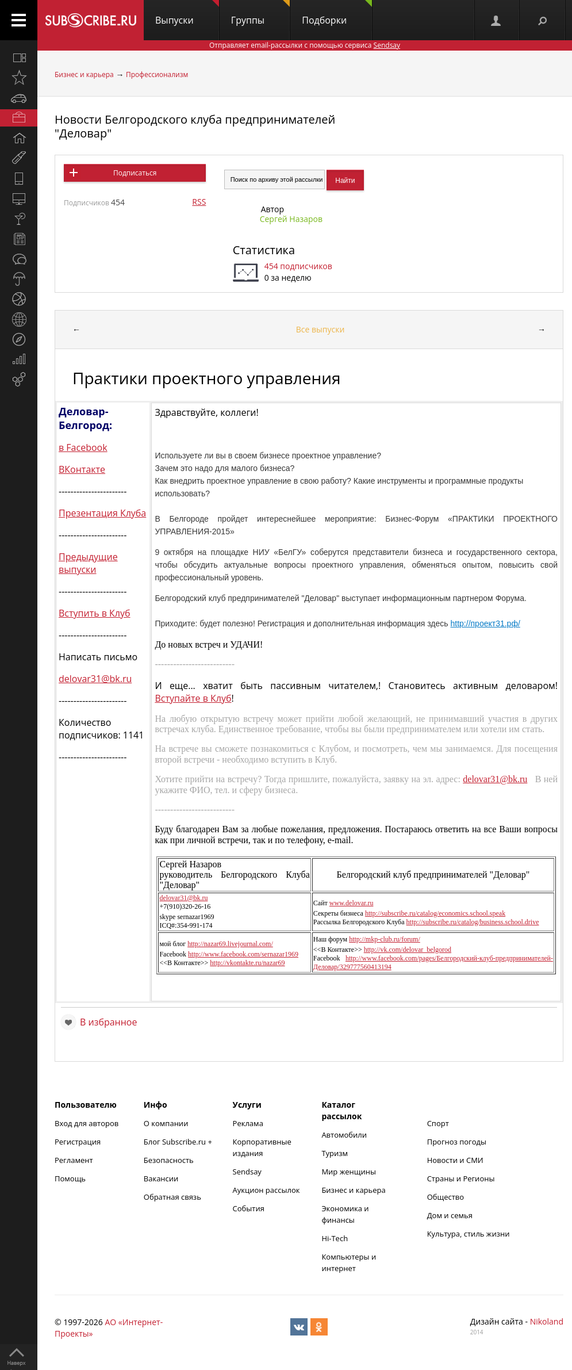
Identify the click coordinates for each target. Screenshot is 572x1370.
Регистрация (78, 1141)
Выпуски (187, 13)
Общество (445, 1197)
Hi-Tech (334, 1238)
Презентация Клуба (102, 513)
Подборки (337, 13)
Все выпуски (320, 329)
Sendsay (247, 1171)
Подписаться (134, 173)
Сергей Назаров (291, 218)
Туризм (334, 1153)
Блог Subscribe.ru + (179, 1141)
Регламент (74, 1160)
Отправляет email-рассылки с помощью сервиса (304, 45)
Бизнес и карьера (84, 74)
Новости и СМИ (455, 1160)
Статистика (264, 250)
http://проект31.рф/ (485, 623)
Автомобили (344, 1135)
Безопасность (169, 1160)
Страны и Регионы (461, 1178)
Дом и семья (450, 1215)
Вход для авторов (86, 1123)
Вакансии (161, 1178)
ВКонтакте (82, 469)
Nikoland (546, 1321)
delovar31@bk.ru (95, 678)
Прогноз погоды (456, 1141)
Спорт (438, 1123)
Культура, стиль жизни (468, 1234)
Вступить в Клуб (94, 613)
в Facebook (83, 447)
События (248, 1208)
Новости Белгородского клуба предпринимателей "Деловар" (195, 126)
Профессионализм (157, 74)
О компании (166, 1123)
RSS (199, 201)
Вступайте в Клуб (193, 698)
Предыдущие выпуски (88, 563)
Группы (260, 13)
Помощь (70, 1178)
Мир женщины (348, 1171)
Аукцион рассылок (266, 1190)
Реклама (248, 1123)
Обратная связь (172, 1197)
